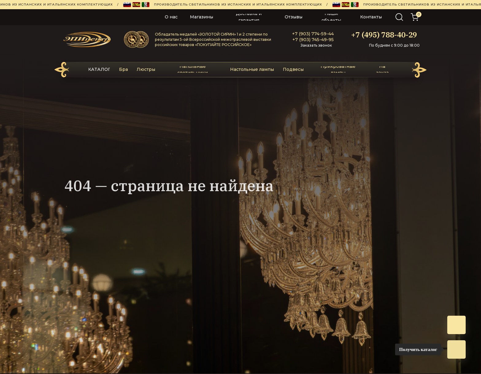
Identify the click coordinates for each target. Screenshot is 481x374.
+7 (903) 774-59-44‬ (313, 34)
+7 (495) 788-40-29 (384, 35)
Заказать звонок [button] (316, 45)
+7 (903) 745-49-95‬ (313, 39)
